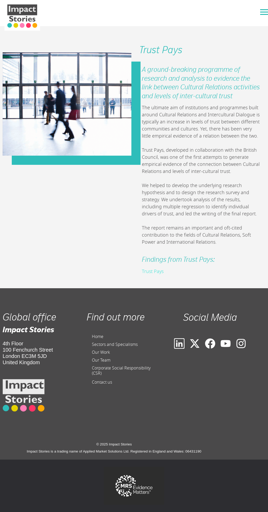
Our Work (101, 352)
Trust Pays (153, 271)
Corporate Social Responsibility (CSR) (121, 371)
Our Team (101, 360)
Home (97, 337)
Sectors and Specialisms (115, 344)
